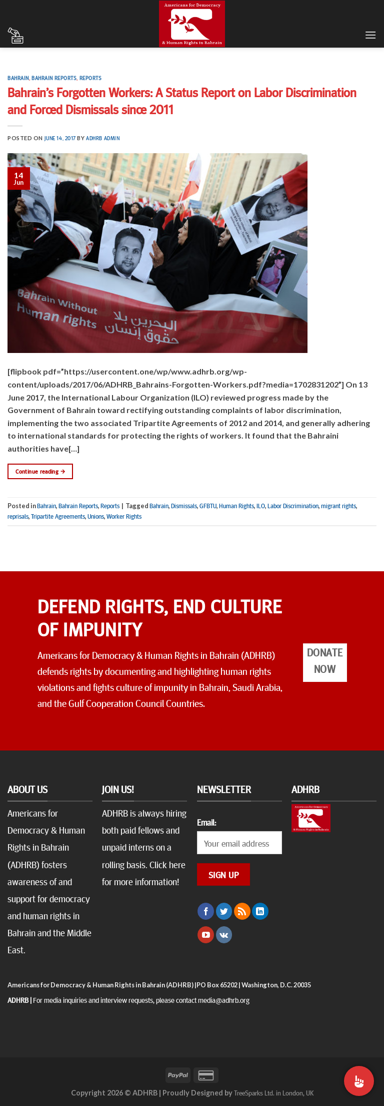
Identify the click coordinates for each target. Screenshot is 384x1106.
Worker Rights (124, 516)
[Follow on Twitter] (224, 911)
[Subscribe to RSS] (242, 911)
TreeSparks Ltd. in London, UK (274, 1092)
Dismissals (184, 505)
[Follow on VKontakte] (224, 934)
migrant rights (338, 505)
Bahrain (18, 78)
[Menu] (370, 35)
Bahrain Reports (54, 78)
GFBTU (208, 505)
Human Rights (236, 505)
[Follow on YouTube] (206, 934)
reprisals (18, 516)
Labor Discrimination (293, 505)
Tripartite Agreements (58, 516)
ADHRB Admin (103, 138)
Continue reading (40, 471)
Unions (96, 516)
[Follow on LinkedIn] (260, 911)
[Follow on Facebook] (206, 911)
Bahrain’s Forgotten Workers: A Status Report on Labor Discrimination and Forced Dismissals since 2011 (182, 100)
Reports (91, 78)
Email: (206, 822)
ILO (260, 505)
